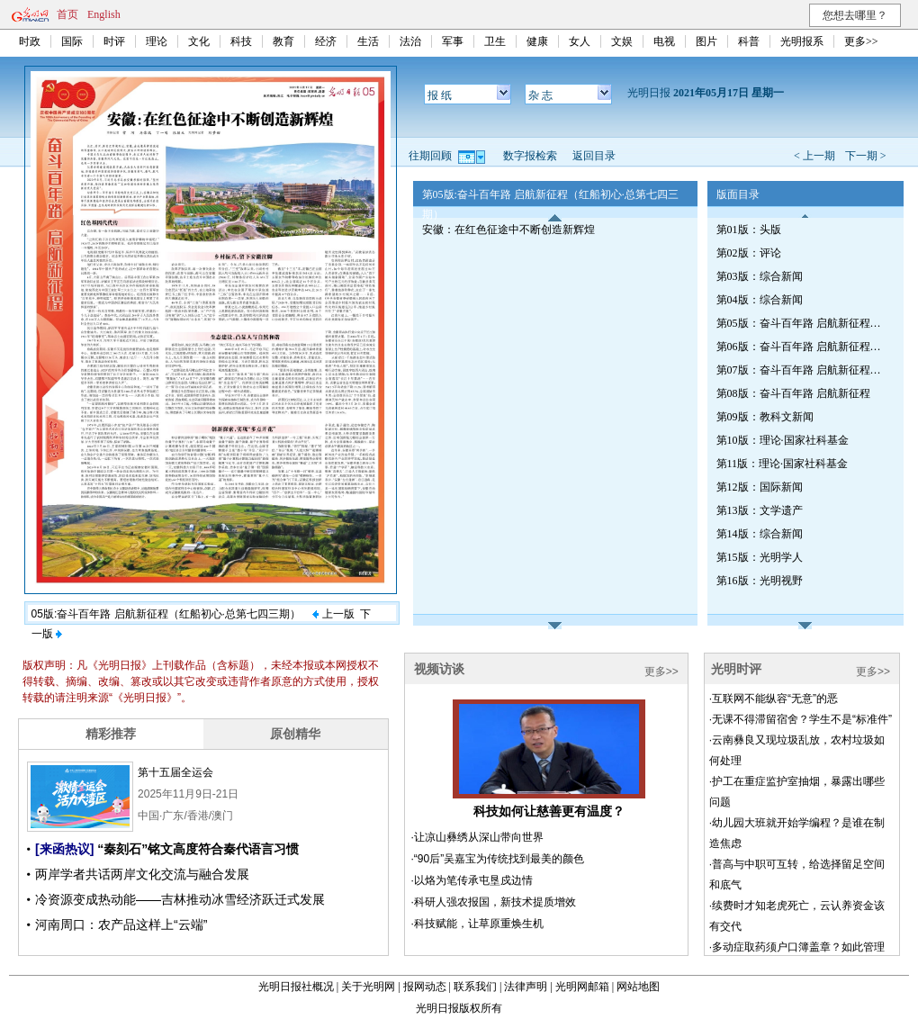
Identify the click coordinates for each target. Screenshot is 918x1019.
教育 (283, 41)
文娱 (622, 41)
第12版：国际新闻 (759, 487)
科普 (749, 41)
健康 (537, 41)
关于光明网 (368, 986)
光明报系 (802, 41)
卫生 (495, 41)
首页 (67, 14)
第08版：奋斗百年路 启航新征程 (793, 393)
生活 (368, 41)
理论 (156, 41)
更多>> (861, 41)
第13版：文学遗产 (759, 510)
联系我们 (475, 986)
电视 (664, 41)
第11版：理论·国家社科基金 (782, 463)
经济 (326, 41)
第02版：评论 (748, 253)
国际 (72, 41)
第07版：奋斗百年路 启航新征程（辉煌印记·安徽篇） (801, 370)
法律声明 (525, 986)
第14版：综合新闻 (759, 534)
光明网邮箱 (582, 986)
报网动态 (424, 986)
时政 (29, 41)
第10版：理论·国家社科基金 (782, 440)
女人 (579, 41)
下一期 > (865, 155)
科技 (241, 41)
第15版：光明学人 (759, 557)
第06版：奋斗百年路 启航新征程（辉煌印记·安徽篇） (801, 346)
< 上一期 (814, 155)
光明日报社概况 (296, 986)
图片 (706, 41)
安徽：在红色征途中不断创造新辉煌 (508, 229)
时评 (114, 41)
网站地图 (638, 986)
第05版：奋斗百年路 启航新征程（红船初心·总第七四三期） (801, 323)
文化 (199, 41)
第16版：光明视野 (759, 580)
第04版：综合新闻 (759, 299)
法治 (410, 41)
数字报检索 (530, 155)
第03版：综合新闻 (759, 276)
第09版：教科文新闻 (765, 416)
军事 (453, 41)
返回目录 (594, 155)
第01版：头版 (748, 229)
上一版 (333, 614)
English (104, 14)
